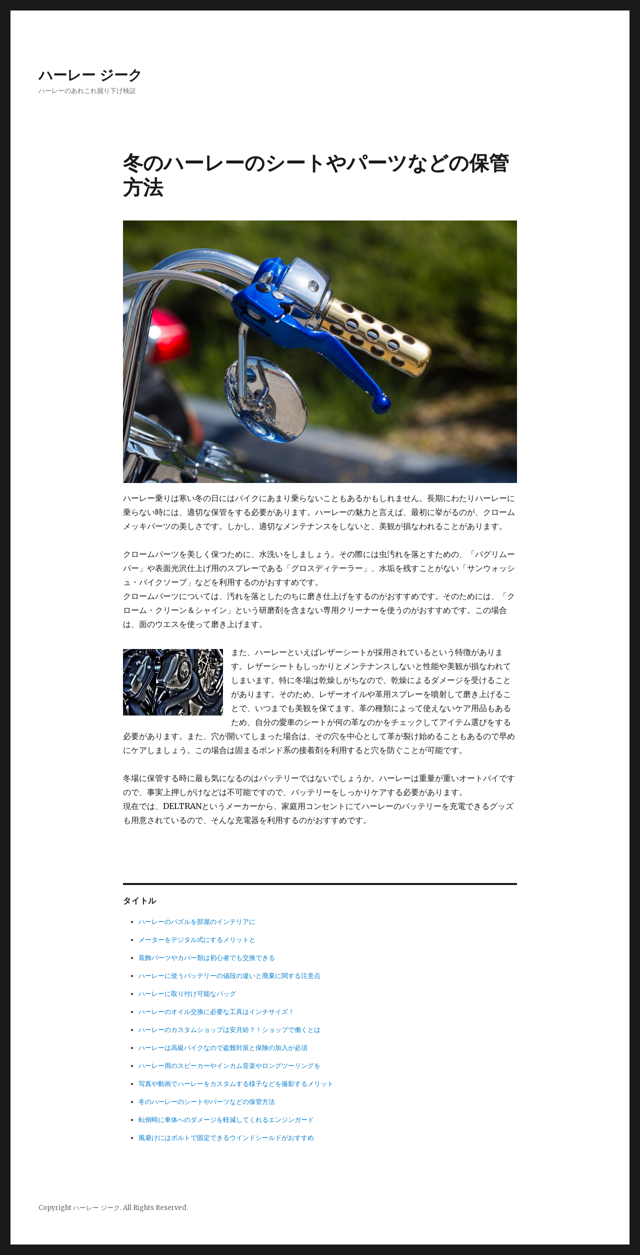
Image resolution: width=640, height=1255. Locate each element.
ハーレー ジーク (90, 75)
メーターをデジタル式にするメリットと (197, 940)
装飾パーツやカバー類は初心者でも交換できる (206, 958)
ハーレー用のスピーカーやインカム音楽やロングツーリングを (229, 1066)
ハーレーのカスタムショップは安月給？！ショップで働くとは (229, 1030)
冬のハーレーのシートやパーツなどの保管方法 (206, 1102)
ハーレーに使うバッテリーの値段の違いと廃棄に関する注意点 (229, 976)
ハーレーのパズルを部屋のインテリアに (197, 922)
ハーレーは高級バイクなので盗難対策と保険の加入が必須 (223, 1048)
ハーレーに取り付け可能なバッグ (187, 994)
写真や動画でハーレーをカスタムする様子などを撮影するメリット (236, 1084)
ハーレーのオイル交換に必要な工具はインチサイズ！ (216, 1012)
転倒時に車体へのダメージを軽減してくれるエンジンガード (226, 1120)
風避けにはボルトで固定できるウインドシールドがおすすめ (226, 1138)
